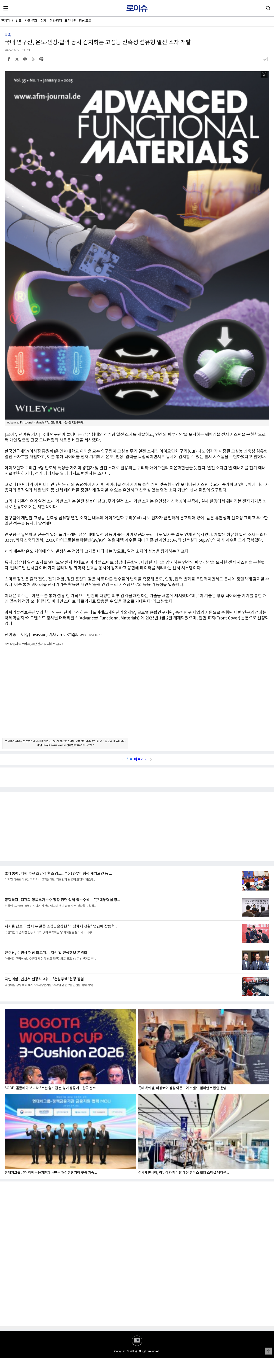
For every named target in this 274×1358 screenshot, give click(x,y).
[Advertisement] (137, 696)
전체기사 (7, 21)
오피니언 (70, 21)
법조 (19, 21)
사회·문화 (31, 21)
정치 (43, 21)
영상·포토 (85, 21)
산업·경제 (55, 21)
